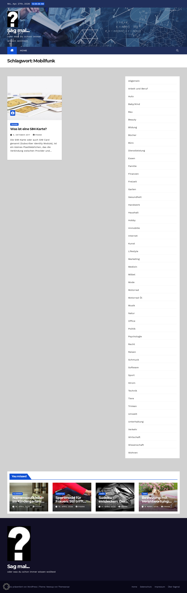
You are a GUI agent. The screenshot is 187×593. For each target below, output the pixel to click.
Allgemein (134, 80)
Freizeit (132, 181)
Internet (133, 235)
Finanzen (133, 173)
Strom (131, 383)
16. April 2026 (23, 507)
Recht (131, 344)
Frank (37, 135)
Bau (130, 111)
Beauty (132, 119)
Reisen (132, 352)
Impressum (160, 587)
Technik (14, 124)
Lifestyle (133, 251)
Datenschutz (146, 587)
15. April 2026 (66, 507)
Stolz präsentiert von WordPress (22, 587)
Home (23, 50)
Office (131, 321)
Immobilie (134, 228)
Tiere (131, 398)
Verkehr (132, 429)
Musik (131, 305)
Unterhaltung (135, 421)
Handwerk (134, 204)
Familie (132, 166)
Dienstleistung (136, 150)
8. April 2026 (152, 507)
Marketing (134, 259)
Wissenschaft (136, 445)
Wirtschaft (134, 437)
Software (133, 367)
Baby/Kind (134, 104)
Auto (131, 96)
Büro (131, 142)
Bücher (132, 135)
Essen (131, 158)
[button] (177, 50)
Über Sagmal (174, 587)
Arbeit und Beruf (138, 88)
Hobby (132, 220)
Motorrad (133, 290)
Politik (132, 328)
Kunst (131, 243)
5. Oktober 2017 (22, 135)
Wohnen (133, 452)
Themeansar (64, 587)
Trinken (132, 406)
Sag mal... (18, 30)
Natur (131, 313)
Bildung (132, 127)
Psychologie (135, 336)
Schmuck (133, 359)
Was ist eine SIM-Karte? (28, 129)
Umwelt (132, 414)
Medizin (132, 266)
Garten (132, 189)
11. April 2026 (109, 507)
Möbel (131, 274)
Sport (131, 375)
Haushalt (133, 212)
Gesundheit (135, 197)
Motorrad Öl (135, 297)
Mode (131, 282)
